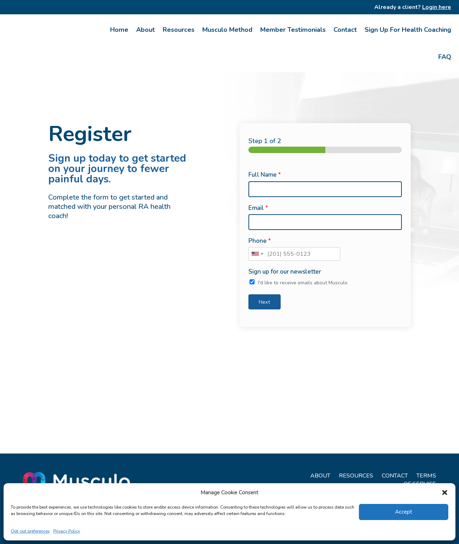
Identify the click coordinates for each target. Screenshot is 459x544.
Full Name (264, 175)
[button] (444, 492)
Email (258, 208)
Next (264, 301)
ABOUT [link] (320, 476)
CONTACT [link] (395, 476)
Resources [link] (178, 29)
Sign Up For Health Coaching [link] (408, 29)
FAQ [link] (444, 57)
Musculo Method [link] (227, 29)
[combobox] (257, 254)
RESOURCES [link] (356, 476)
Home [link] (119, 29)
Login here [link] (436, 7)
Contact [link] (345, 29)
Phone (259, 241)
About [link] (145, 29)
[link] (48, 43)
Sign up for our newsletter (284, 272)
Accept (403, 511)
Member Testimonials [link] (293, 29)
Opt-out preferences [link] (30, 531)
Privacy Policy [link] (66, 531)
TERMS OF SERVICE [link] (420, 479)
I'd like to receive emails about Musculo (302, 282)
